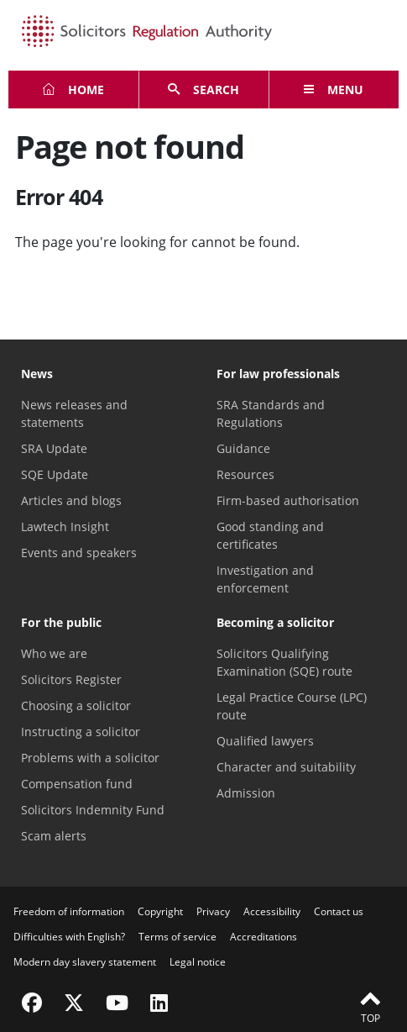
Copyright (160, 911)
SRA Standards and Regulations (271, 413)
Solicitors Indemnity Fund (92, 810)
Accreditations (263, 936)
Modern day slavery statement (84, 962)
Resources (245, 474)
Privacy (213, 911)
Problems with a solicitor (90, 758)
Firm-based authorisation (288, 500)
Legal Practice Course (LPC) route (292, 706)
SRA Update (54, 448)
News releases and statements (74, 413)
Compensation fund (77, 784)
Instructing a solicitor (80, 732)
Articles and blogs (71, 500)
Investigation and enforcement (265, 579)
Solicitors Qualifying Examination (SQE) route (284, 662)
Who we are (54, 653)
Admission (246, 793)
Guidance (243, 448)
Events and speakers (79, 553)
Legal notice (198, 962)
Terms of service (177, 936)
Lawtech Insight (65, 526)
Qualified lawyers (265, 741)
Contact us (338, 911)
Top (370, 1006)
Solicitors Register (71, 679)
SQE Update (54, 474)
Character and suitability (286, 767)
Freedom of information (68, 911)
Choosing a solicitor (76, 705)
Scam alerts (53, 836)
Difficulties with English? (69, 936)
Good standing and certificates (270, 535)
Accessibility (271, 911)
